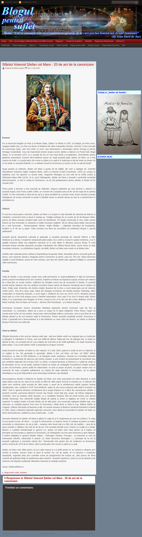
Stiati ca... (33, 45)
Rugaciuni (59, 41)
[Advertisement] (51, 54)
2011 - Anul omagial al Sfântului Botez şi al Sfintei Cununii (31, 41)
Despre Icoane (93, 45)
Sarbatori (88, 41)
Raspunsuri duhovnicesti (104, 41)
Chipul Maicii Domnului (110, 45)
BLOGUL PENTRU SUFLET (32, 10)
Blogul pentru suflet (11, 473)
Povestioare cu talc (46, 45)
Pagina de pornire (47, 533)
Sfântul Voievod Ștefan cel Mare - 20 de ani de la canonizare (48, 64)
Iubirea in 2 (120, 41)
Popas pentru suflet (77, 45)
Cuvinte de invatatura (74, 41)
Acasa (3, 41)
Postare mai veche (85, 533)
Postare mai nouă (10, 533)
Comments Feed (29, 2)
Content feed (10, 2)
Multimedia (5, 45)
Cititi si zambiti (62, 45)
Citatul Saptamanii (19, 45)
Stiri (123, 45)
